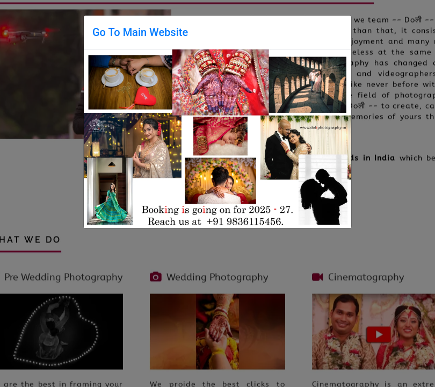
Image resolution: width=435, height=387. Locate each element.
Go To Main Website (140, 32)
